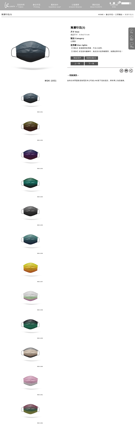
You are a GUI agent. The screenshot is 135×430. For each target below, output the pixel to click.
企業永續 (114, 6)
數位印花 (36, 6)
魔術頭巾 (55, 6)
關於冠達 (96, 6)
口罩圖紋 (118, 14)
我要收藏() (91, 58)
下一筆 (91, 63)
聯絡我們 (77, 58)
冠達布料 (21, 6)
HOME (101, 14)
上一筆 (77, 63)
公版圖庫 (75, 6)
